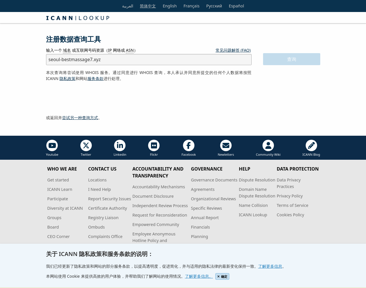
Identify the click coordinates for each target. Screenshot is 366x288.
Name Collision (253, 205)
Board (53, 227)
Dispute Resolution (257, 180)
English (170, 6)
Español (236, 6)
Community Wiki (268, 148)
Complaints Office (105, 236)
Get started (58, 180)
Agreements (203, 189)
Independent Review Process (160, 205)
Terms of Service (293, 205)
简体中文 (148, 6)
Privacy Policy (290, 196)
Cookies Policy (290, 214)
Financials (200, 227)
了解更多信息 (270, 266)
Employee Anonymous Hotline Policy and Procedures (154, 240)
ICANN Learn (59, 189)
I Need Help (99, 189)
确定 (222, 276)
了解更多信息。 (199, 276)
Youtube (52, 148)
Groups (54, 217)
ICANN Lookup (253, 214)
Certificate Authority (107, 208)
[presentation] (89, 98)
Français (192, 6)
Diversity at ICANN (65, 208)
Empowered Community (155, 224)
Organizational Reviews (213, 198)
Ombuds (96, 227)
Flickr (154, 148)
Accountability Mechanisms (158, 186)
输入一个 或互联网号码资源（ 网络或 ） (92, 50)
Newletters (226, 148)
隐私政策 (67, 78)
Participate (57, 198)
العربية (127, 6)
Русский (214, 6)
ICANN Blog (311, 148)
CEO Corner (58, 236)
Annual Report (205, 217)
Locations (97, 180)
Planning (199, 236)
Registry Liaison (103, 217)
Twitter (86, 148)
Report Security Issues (109, 198)
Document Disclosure (153, 196)
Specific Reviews (206, 208)
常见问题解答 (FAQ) (233, 50)
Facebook (189, 148)
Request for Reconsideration (159, 215)
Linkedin (120, 148)
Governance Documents (214, 180)
